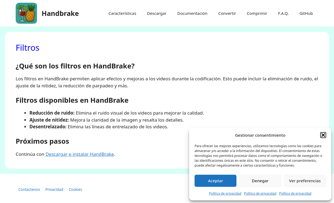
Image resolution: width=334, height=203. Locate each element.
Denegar (260, 180)
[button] (323, 135)
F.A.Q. (283, 13)
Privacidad (54, 189)
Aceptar (215, 180)
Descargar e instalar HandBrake (79, 154)
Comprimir (257, 13)
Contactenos (29, 189)
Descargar (156, 13)
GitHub (306, 13)
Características (122, 13)
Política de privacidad (225, 193)
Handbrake (60, 13)
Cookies (75, 189)
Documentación (192, 13)
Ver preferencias (305, 180)
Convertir (227, 13)
